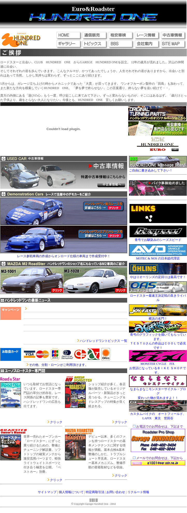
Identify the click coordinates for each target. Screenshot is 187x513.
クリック (56, 422)
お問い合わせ (115, 492)
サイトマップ (47, 492)
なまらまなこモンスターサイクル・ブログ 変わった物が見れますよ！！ (158, 393)
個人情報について (71, 492)
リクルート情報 (138, 492)
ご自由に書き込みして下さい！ (150, 170)
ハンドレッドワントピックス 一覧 (103, 341)
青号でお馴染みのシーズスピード (158, 240)
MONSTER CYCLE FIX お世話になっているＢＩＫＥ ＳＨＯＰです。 (157, 368)
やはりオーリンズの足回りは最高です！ (158, 277)
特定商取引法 (95, 492)
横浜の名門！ (158, 318)
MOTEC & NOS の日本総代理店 (157, 258)
